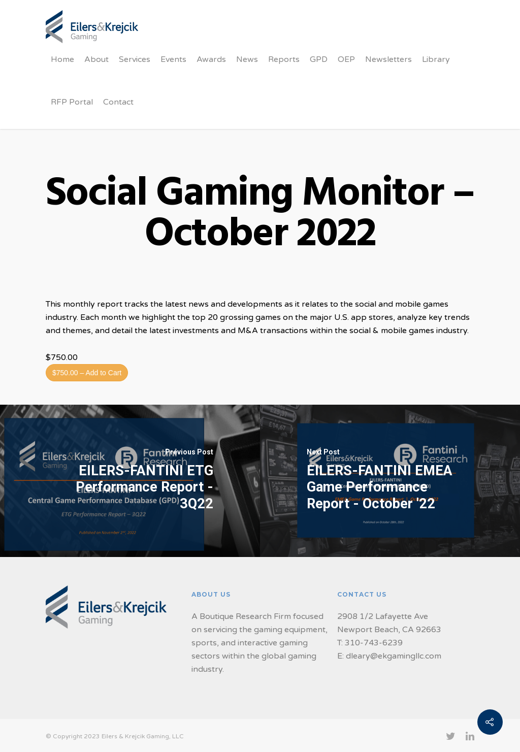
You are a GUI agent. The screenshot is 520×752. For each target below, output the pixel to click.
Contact (118, 102)
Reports (284, 59)
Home (62, 59)
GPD (319, 59)
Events (173, 59)
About (96, 59)
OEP (346, 59)
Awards (211, 59)
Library (436, 59)
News (247, 59)
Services (134, 59)
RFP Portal (72, 102)
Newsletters (388, 59)
